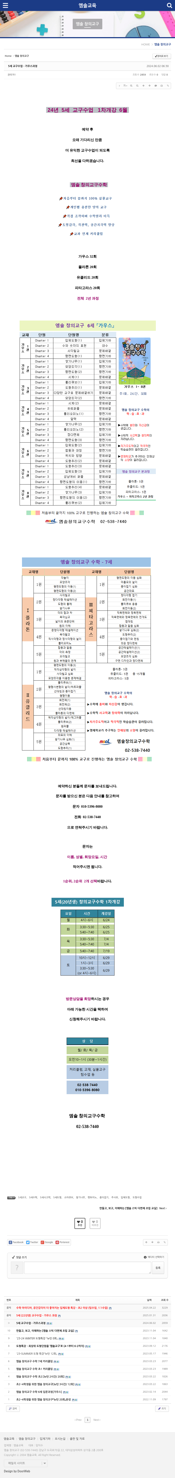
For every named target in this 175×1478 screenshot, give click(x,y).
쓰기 (162, 1408)
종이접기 (103, 1197)
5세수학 (33, 1197)
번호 (9, 1300)
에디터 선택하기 (154, 1257)
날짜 (149, 1300)
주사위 (114, 1197)
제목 (77, 1300)
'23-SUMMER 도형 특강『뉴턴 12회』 (37, 1353)
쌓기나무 (80, 1197)
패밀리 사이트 (16, 1463)
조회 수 (164, 1300)
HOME (145, 44)
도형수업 (137, 1197)
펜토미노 (92, 1197)
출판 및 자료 (77, 1438)
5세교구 (22, 1197)
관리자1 (12, 75)
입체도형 (125, 1197)
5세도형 (57, 1197)
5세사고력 (45, 1197)
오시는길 (60, 1438)
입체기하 (45, 1438)
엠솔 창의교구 (162, 44)
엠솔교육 (9, 1438)
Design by (17, 1471)
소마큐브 (68, 1197)
